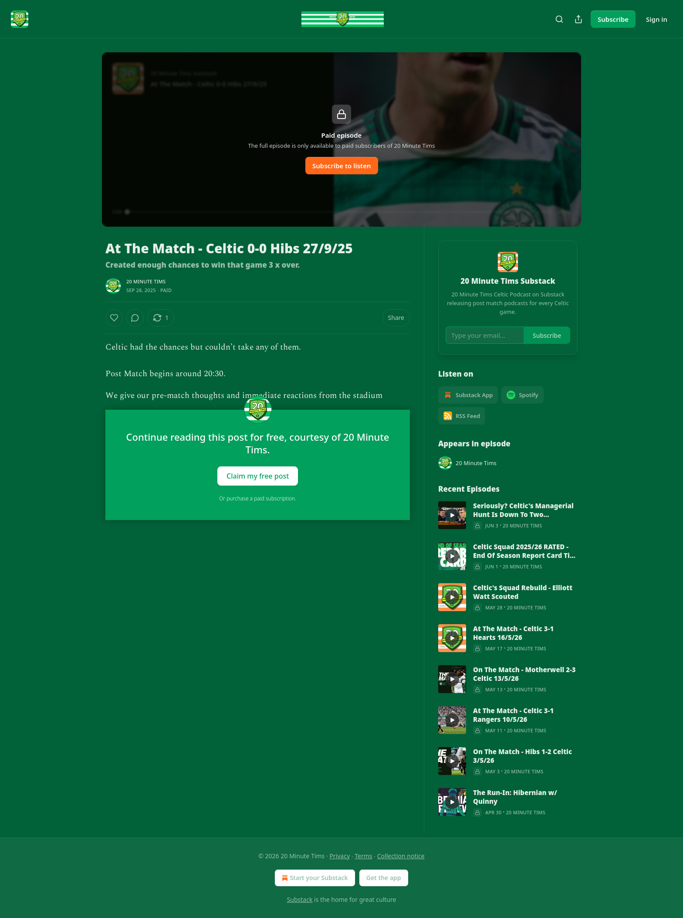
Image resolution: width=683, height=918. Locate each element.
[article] (508, 516)
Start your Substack (314, 878)
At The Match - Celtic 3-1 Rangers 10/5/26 (513, 715)
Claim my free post (258, 475)
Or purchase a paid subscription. (257, 498)
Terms (363, 856)
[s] (452, 515)
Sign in (656, 19)
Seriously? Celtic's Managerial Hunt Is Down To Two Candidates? (523, 510)
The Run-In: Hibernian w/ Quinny (515, 797)
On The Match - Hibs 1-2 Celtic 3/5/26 (522, 756)
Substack (300, 899)
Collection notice (401, 856)
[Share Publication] (578, 19)
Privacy (339, 856)
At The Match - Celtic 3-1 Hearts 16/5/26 (513, 633)
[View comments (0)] (135, 317)
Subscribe (613, 19)
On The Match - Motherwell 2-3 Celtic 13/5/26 (524, 674)
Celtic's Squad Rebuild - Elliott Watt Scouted (522, 592)
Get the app (383, 878)
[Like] (114, 317)
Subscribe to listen (341, 165)
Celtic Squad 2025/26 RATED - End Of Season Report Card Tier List (525, 551)
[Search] (559, 19)
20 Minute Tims (146, 281)
